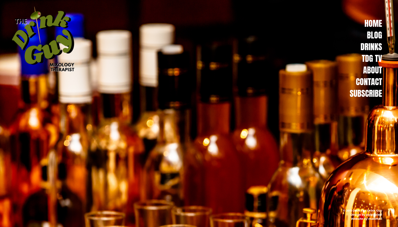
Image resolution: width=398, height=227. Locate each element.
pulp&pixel (374, 214)
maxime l (375, 218)
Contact (369, 82)
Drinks (371, 47)
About (372, 70)
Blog (374, 35)
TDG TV (372, 58)
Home (373, 23)
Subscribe (366, 93)
